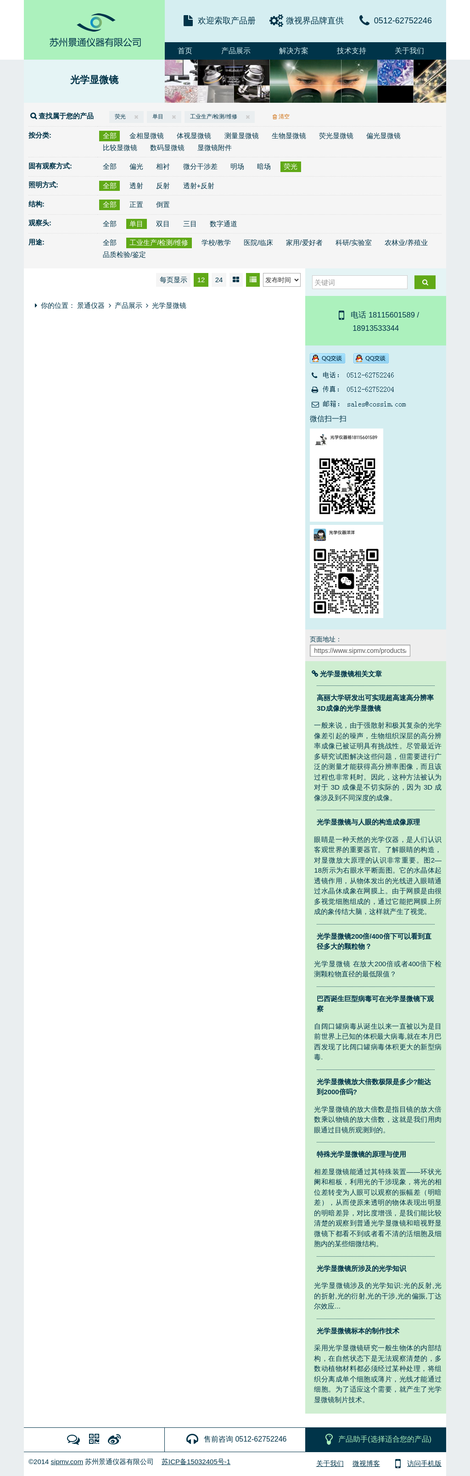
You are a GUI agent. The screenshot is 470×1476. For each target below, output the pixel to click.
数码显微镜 (167, 147)
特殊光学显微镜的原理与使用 (361, 1154)
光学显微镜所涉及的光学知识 (361, 1268)
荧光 (126, 116)
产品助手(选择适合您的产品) (376, 1439)
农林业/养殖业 (406, 242)
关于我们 (409, 51)
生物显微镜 (289, 135)
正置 (136, 204)
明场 (237, 166)
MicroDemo (94, 29)
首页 (185, 51)
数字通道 (223, 224)
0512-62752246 (403, 20)
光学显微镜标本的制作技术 (358, 1331)
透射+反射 (199, 185)
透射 (136, 185)
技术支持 (351, 51)
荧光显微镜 (336, 135)
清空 (282, 116)
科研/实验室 (354, 242)
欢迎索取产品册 (227, 20)
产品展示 (236, 51)
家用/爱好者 (304, 242)
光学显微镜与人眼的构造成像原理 (368, 822)
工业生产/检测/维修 (219, 116)
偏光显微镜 (383, 135)
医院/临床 (258, 242)
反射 (163, 185)
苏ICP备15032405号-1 (196, 1461)
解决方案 (293, 51)
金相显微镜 (146, 135)
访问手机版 (416, 1463)
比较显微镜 (120, 147)
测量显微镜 (241, 135)
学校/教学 (216, 242)
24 (219, 280)
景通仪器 (91, 305)
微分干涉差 (200, 166)
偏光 (136, 166)
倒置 (163, 204)
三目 (190, 224)
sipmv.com (67, 1461)
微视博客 (366, 1463)
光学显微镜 (94, 79)
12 (201, 280)
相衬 (163, 166)
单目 (164, 116)
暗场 (264, 166)
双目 (163, 224)
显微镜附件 (214, 147)
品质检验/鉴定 (124, 254)
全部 (110, 135)
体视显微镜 (194, 135)
